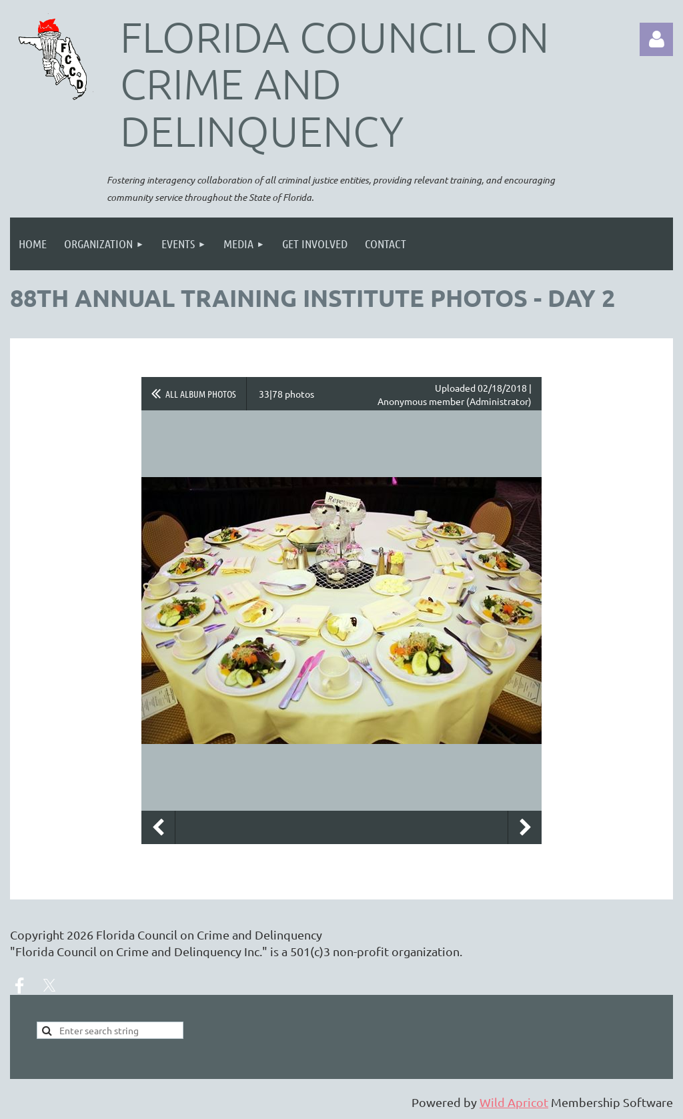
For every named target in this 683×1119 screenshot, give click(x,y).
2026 (80, 934)
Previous (158, 827)
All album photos (200, 394)
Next (525, 827)
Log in (656, 39)
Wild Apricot (514, 1102)
